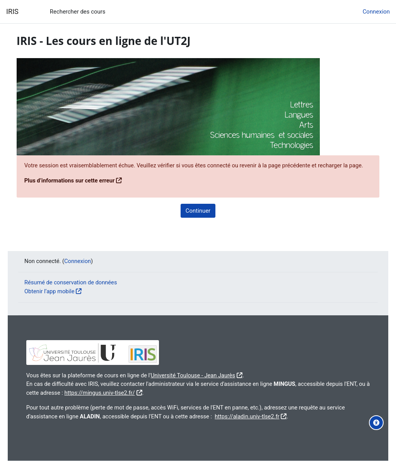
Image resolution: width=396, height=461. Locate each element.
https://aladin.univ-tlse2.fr (282, 416)
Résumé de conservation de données (78, 283)
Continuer (198, 219)
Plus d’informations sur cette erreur (81, 189)
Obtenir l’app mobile (56, 291)
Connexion (376, 11)
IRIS (12, 11)
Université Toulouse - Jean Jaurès (207, 375)
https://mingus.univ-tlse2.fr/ (158, 393)
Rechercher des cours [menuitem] (78, 11)
